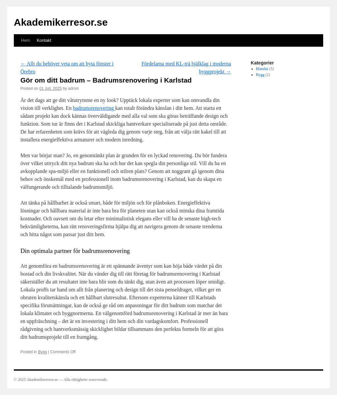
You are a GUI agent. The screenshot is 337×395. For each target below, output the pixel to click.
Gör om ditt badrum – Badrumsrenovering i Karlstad (106, 80)
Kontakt (44, 40)
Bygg (42, 352)
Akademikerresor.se (61, 22)
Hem (25, 40)
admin (73, 88)
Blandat (262, 68)
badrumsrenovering (94, 108)
